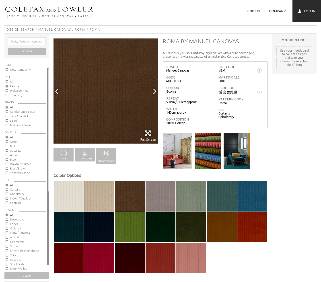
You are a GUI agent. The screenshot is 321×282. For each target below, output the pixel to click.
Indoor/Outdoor (20, 198)
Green (14, 141)
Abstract (15, 259)
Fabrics (14, 86)
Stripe (14, 246)
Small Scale (17, 264)
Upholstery (17, 193)
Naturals (15, 150)
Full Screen (148, 135)
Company (277, 11)
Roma (80, 29)
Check (14, 223)
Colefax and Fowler (22, 111)
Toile (13, 255)
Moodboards (294, 40)
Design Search (21, 29)
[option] (106, 91)
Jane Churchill (19, 116)
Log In (306, 11)
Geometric (17, 241)
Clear (27, 275)
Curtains (15, 189)
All (11, 81)
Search (27, 51)
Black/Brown (18, 168)
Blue (13, 159)
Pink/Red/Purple (20, 163)
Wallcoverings (19, 90)
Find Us (253, 11)
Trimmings (16, 95)
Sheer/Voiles (18, 268)
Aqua (13, 155)
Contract (15, 202)
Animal (14, 237)
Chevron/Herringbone (24, 250)
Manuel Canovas (54, 29)
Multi (13, 146)
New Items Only (20, 69)
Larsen (14, 120)
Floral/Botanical (20, 232)
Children (15, 228)
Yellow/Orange (20, 172)
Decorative (17, 219)
